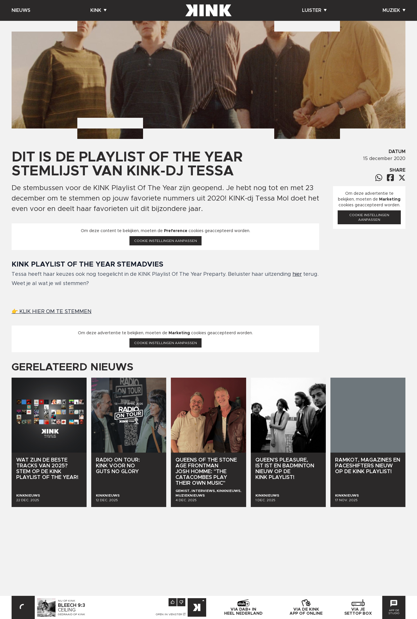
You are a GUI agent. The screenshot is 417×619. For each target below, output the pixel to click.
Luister (314, 10)
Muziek (394, 10)
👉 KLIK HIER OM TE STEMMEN (52, 311)
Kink (98, 10)
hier (297, 274)
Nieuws (21, 10)
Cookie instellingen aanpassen (165, 241)
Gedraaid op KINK (71, 614)
